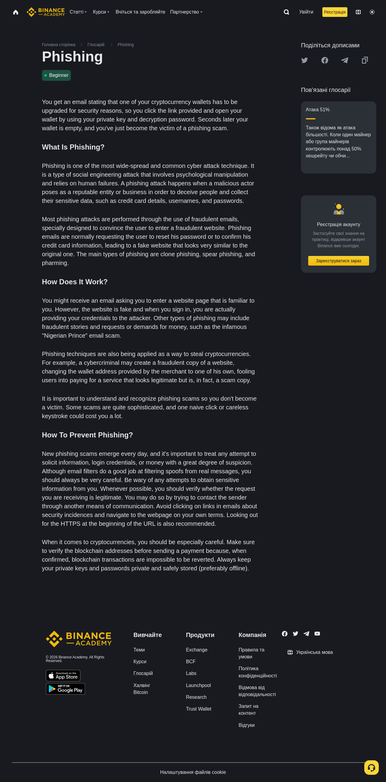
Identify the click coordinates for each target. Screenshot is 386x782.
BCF (191, 661)
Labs (191, 673)
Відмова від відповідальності (257, 691)
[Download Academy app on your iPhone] (63, 676)
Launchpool (198, 685)
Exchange (196, 649)
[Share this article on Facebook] (324, 60)
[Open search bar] (284, 12)
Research (196, 697)
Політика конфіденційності (258, 672)
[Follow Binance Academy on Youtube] (317, 633)
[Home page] (46, 12)
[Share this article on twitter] (304, 60)
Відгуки (247, 725)
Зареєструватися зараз (339, 260)
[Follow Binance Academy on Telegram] (306, 633)
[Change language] (358, 12)
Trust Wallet (198, 708)
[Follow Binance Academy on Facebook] (285, 634)
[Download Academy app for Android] (65, 689)
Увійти (306, 11)
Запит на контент (248, 710)
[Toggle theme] (372, 12)
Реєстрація (335, 12)
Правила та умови (251, 653)
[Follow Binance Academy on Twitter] (296, 633)
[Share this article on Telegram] (344, 60)
